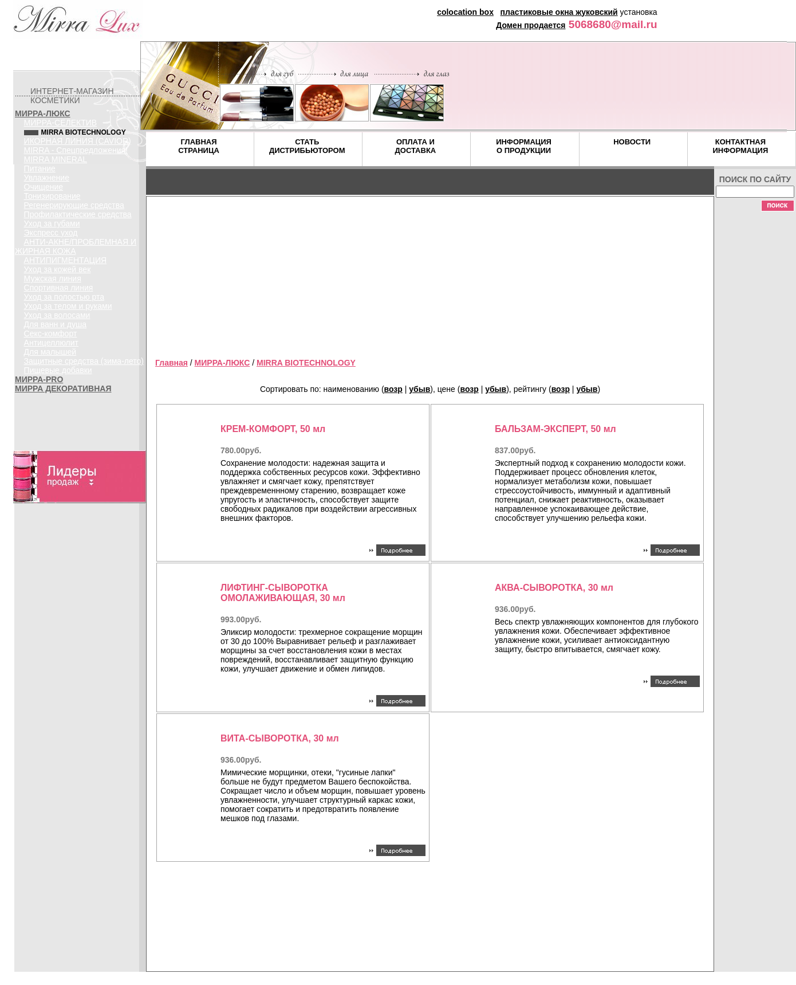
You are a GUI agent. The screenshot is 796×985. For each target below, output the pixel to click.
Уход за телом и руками (68, 306)
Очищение (44, 186)
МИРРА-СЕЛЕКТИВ (60, 122)
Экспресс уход (51, 232)
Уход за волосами (57, 315)
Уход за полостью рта (64, 296)
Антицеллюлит (51, 342)
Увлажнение (46, 177)
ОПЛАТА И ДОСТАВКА (415, 146)
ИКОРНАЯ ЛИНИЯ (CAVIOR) (77, 141)
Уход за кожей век (57, 269)
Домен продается (530, 25)
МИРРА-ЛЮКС (42, 113)
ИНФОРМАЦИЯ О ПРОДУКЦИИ (523, 146)
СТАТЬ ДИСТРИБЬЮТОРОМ (307, 146)
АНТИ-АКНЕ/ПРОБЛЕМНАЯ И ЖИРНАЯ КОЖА (75, 246)
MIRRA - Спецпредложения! (76, 150)
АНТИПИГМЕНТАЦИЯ (65, 260)
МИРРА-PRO (39, 379)
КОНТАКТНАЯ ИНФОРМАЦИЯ (740, 146)
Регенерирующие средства (74, 205)
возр (393, 389)
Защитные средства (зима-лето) (84, 361)
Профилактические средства (78, 214)
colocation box (465, 12)
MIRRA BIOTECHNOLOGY (306, 362)
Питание (40, 168)
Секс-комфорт (50, 333)
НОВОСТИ (632, 142)
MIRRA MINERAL (55, 159)
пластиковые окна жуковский (559, 12)
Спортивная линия (58, 287)
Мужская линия (52, 278)
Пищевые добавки (58, 370)
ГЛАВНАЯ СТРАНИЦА (198, 146)
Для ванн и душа (55, 324)
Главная (171, 362)
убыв (419, 389)
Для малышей (50, 351)
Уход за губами (52, 223)
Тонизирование (52, 196)
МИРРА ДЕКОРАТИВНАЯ (63, 388)
